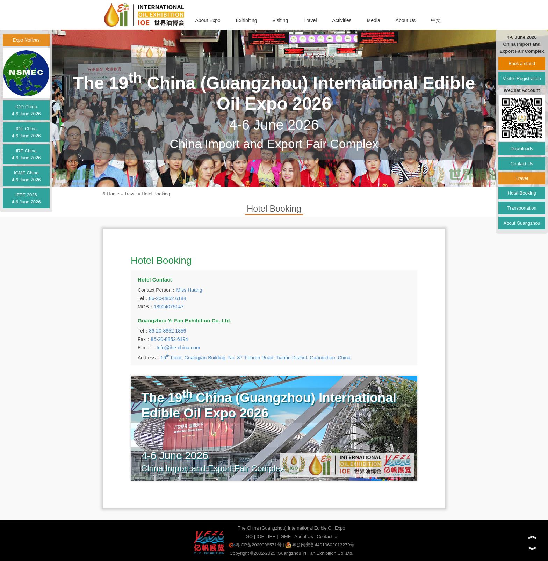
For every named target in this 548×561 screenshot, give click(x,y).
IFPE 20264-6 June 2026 (26, 198)
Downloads (522, 148)
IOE (260, 536)
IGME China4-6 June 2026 (26, 176)
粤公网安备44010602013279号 (319, 544)
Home (113, 193)
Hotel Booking (156, 193)
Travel (310, 20)
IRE (272, 536)
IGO (248, 536)
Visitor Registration (522, 78)
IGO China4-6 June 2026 (26, 110)
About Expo (207, 20)
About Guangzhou (522, 223)
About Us (406, 20)
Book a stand (522, 63)
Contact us (327, 536)
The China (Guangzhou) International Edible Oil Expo (291, 528)
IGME (285, 536)
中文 (436, 20)
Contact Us (522, 163)
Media (373, 20)
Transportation (521, 208)
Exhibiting (246, 20)
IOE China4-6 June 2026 (26, 132)
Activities (341, 20)
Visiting (280, 20)
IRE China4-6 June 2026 (26, 154)
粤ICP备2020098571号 (255, 544)
